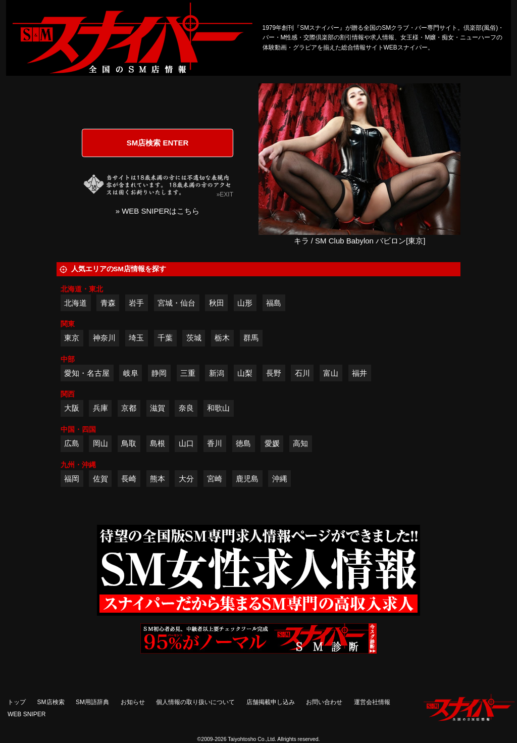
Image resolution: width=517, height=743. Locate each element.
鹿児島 (247, 478)
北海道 (75, 303)
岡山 (100, 443)
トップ (17, 702)
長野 (273, 373)
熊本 (157, 478)
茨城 (193, 337)
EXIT (226, 194)
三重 (187, 373)
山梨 (244, 373)
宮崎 (214, 478)
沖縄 (279, 478)
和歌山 (218, 408)
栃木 (222, 337)
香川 (214, 443)
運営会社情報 (372, 702)
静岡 (159, 373)
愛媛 (272, 443)
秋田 (216, 303)
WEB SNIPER (26, 714)
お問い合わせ (324, 702)
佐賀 (100, 478)
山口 (186, 443)
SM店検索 (51, 702)
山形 (244, 303)
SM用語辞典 (92, 702)
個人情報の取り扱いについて (195, 702)
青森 (108, 303)
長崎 (128, 478)
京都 (128, 408)
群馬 (250, 337)
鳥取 (128, 443)
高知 (300, 443)
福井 (359, 373)
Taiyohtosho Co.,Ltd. (252, 739)
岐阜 (130, 373)
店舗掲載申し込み (270, 702)
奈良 (186, 408)
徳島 (243, 443)
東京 (71, 337)
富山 (330, 373)
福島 (273, 303)
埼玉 (136, 337)
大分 (186, 478)
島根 (157, 443)
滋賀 (157, 408)
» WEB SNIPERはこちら (158, 211)
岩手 (136, 303)
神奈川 (104, 337)
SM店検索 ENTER (158, 142)
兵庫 (100, 408)
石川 (302, 373)
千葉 (165, 337)
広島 (71, 443)
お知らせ (133, 702)
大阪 (71, 408)
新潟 (216, 373)
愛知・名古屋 (87, 373)
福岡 (71, 478)
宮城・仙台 (176, 303)
